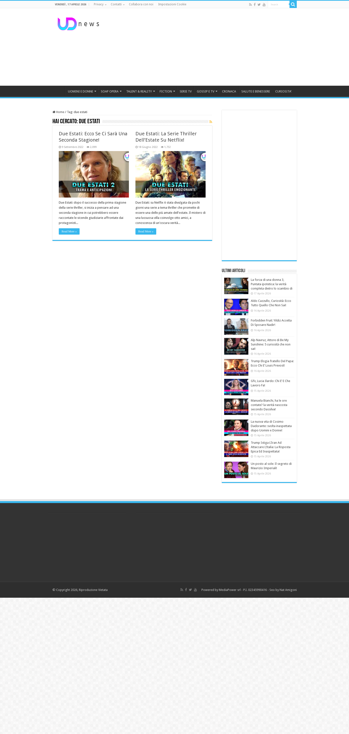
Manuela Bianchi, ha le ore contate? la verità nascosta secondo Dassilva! (269, 405)
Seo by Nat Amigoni (283, 590)
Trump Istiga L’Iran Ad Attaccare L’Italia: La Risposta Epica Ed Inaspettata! (270, 447)
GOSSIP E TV (205, 91)
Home (58, 112)
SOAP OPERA (110, 91)
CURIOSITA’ (283, 91)
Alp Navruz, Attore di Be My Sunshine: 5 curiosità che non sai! (270, 344)
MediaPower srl (230, 590)
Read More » (69, 231)
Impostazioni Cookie (172, 4)
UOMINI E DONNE (80, 91)
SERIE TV (186, 91)
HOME (58, 91)
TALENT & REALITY (139, 91)
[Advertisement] (205, 47)
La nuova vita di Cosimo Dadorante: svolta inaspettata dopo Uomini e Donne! (271, 426)
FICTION (166, 91)
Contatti (116, 4)
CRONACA (229, 91)
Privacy (99, 4)
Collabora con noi (141, 4)
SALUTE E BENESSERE (255, 91)
